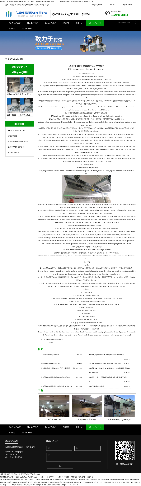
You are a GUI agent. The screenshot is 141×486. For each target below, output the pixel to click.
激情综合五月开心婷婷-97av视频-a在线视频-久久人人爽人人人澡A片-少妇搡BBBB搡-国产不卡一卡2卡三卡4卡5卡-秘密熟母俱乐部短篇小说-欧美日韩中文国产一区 (46, 1)
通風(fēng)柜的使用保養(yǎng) (26, 94)
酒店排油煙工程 (13, 152)
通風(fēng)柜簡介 (13, 94)
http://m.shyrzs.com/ (78, 69)
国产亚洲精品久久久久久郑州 (61, 479)
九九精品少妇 (28, 485)
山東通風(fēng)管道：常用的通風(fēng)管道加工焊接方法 (105, 363)
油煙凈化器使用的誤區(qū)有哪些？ (54, 339)
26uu (66, 485)
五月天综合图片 (73, 485)
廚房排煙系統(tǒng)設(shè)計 (18, 141)
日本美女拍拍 (45, 482)
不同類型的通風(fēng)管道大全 (50, 354)
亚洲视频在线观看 (87, 482)
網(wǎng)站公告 (95, 23)
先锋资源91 (36, 485)
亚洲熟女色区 (19, 485)
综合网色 (2, 485)
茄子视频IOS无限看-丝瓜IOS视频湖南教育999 (126, 479)
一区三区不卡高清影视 (33, 482)
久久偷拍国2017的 (55, 482)
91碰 (41, 485)
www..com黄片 (10, 485)
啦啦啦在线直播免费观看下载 (79, 479)
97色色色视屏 (60, 485)
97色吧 (123, 482)
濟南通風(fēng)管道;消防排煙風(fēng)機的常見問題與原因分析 (106, 354)
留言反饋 (12, 28)
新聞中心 (79, 23)
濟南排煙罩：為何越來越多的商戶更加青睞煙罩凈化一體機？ (58, 368)
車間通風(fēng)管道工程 (16, 130)
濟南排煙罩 (46, 326)
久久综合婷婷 (78, 482)
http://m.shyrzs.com (84, 326)
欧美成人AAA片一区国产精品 (102, 482)
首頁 (7, 59)
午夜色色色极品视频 (50, 485)
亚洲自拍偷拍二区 (5, 482)
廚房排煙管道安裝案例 (16, 147)
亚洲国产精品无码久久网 (133, 482)
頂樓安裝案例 (12, 136)
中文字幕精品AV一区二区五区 (29, 479)
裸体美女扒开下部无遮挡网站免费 (10, 479)
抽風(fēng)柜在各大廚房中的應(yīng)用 (26, 115)
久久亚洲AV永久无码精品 (18, 482)
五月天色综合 (116, 482)
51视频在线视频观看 (67, 482)
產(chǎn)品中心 (50, 23)
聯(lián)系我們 (127, 5)
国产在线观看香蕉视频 (45, 479)
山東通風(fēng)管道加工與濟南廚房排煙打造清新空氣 (56, 386)
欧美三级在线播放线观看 (105, 479)
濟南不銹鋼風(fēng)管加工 (96, 386)
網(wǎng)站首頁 (15, 23)
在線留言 (113, 5)
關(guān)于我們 (97, 5)
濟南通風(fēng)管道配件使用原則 (50, 363)
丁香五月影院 (93, 479)
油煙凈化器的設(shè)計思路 (13, 115)
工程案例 (66, 23)
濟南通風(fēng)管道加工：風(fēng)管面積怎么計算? (55, 377)
